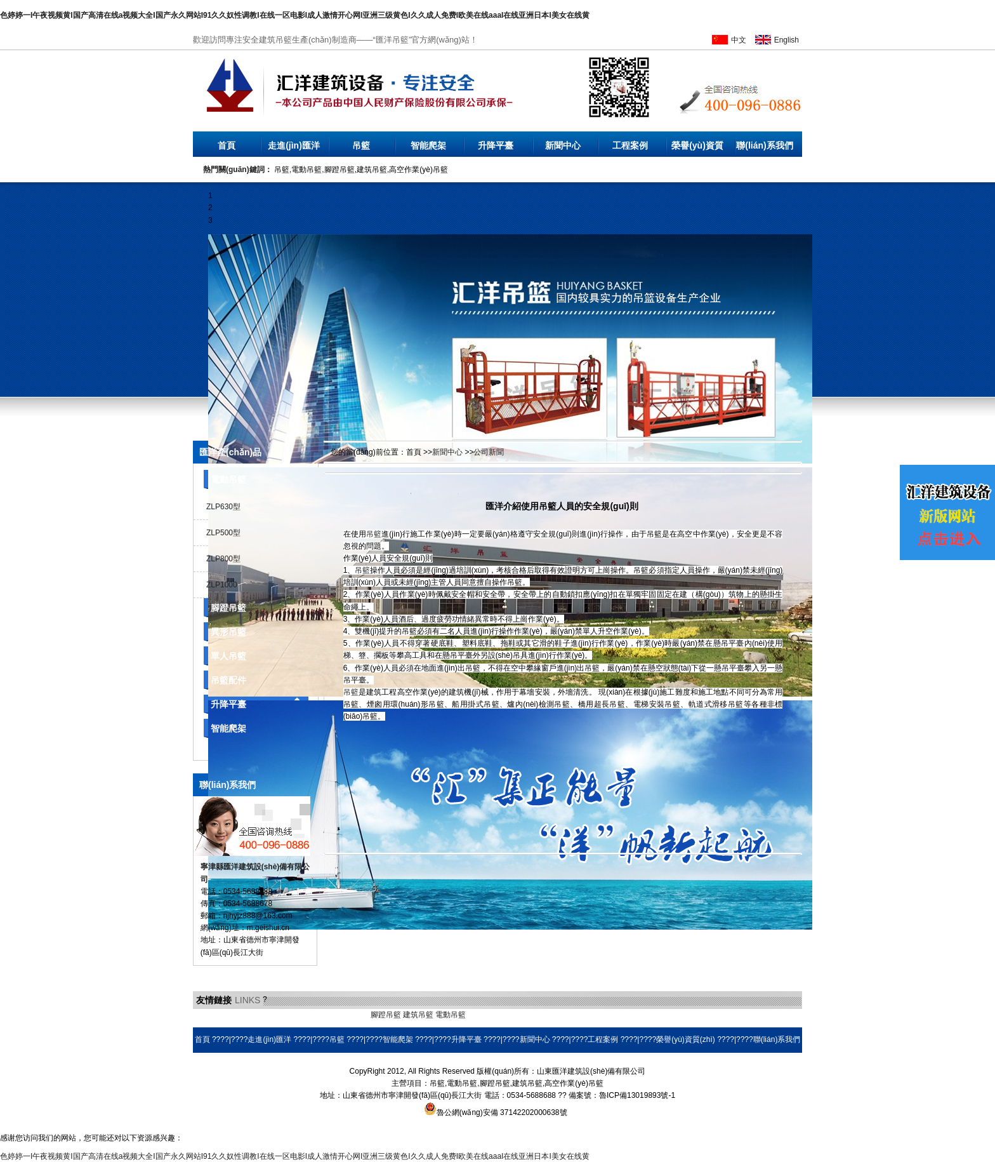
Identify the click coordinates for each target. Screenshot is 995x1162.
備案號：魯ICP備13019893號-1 (622, 1095)
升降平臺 (495, 145)
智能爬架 (428, 145)
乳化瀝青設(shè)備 (304, 1014)
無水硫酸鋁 (212, 1014)
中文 (738, 40)
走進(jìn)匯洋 (294, 145)
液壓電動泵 (252, 1014)
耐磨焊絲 (557, 1014)
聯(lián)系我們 (764, 145)
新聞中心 (563, 145)
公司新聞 (488, 452)
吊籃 (361, 145)
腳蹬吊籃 (228, 608)
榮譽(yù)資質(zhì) (697, 148)
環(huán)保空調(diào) (503, 1014)
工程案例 (630, 145)
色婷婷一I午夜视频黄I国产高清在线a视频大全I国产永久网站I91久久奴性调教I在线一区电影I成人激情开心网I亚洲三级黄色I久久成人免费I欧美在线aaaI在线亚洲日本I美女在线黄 (295, 15)
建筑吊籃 (418, 1014)
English (786, 40)
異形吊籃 (228, 632)
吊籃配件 (228, 680)
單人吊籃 (228, 656)
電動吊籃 (228, 479)
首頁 (226, 145)
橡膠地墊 (353, 1014)
